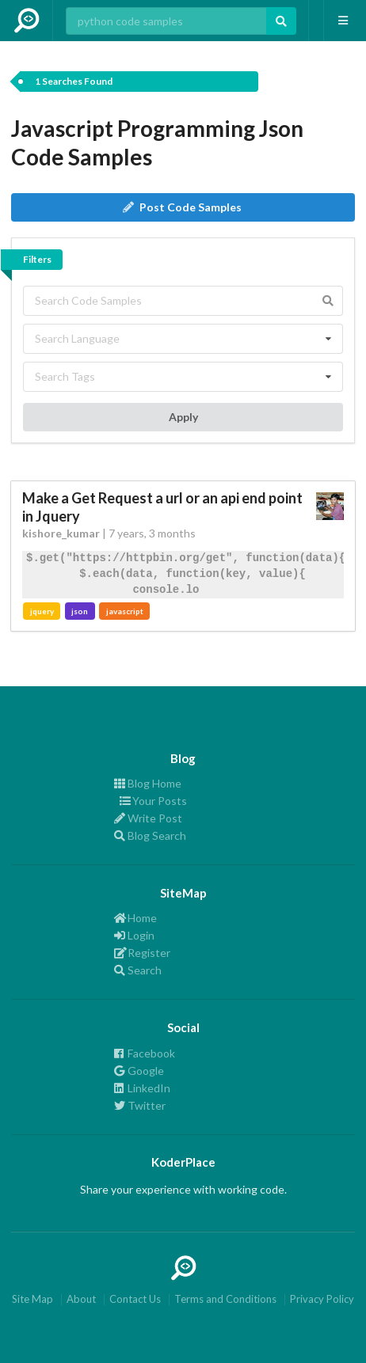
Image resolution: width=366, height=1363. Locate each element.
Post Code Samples (182, 207)
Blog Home (147, 783)
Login (134, 935)
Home (135, 918)
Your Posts (150, 800)
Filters (37, 259)
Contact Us (135, 1299)
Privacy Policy (322, 1299)
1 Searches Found (73, 81)
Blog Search (150, 835)
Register (142, 952)
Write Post (148, 818)
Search (138, 970)
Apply (183, 416)
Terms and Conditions (225, 1299)
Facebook (144, 1053)
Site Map (32, 1299)
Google (139, 1070)
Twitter (140, 1105)
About (81, 1299)
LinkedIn (142, 1088)
